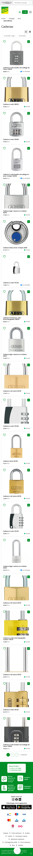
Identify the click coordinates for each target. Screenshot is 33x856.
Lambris (10, 836)
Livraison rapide (27, 778)
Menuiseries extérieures (17, 839)
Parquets (5, 833)
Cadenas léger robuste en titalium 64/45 (15, 212)
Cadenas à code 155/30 (11, 531)
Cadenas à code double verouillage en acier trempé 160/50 (16, 175)
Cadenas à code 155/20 (11, 283)
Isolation (20, 845)
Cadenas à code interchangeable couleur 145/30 (14, 639)
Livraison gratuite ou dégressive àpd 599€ (11, 787)
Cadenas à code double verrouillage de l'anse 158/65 (16, 745)
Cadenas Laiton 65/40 (10, 461)
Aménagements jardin (11, 842)
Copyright (3, 850)
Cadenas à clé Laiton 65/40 (12, 391)
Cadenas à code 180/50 (11, 104)
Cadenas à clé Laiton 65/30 (12, 496)
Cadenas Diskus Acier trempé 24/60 (15, 248)
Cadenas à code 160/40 (11, 139)
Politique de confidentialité (13, 852)
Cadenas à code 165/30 (11, 710)
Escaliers (27, 833)
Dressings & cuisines (21, 836)
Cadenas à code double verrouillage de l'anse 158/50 (16, 68)
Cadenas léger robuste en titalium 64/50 (15, 567)
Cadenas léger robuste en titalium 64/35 (15, 355)
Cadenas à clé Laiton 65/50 (12, 603)
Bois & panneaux (25, 842)
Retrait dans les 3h (11, 778)
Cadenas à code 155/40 (11, 426)
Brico (13, 845)
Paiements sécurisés (27, 787)
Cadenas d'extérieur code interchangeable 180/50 (12, 318)
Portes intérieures (17, 833)
